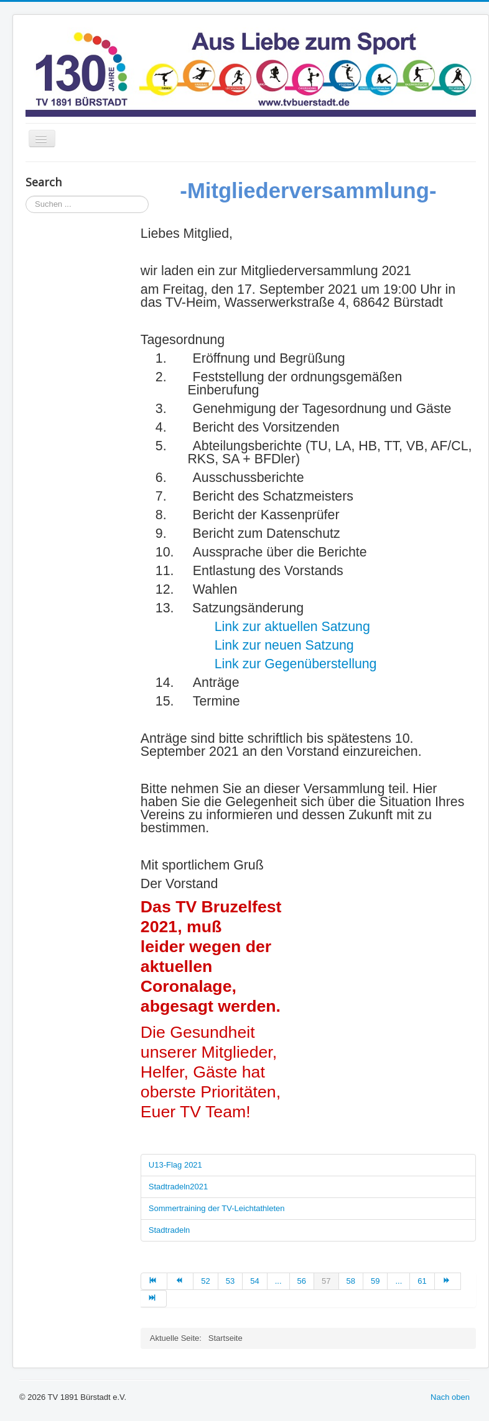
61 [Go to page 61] (421, 1281)
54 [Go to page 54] (254, 1281)
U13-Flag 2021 (175, 1164)
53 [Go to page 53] (230, 1281)
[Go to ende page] (154, 1298)
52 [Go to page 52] (205, 1281)
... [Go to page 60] (398, 1281)
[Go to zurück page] (180, 1281)
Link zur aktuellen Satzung (292, 626)
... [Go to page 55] (278, 1281)
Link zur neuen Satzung (284, 645)
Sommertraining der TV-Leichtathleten (217, 1208)
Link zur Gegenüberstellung (296, 663)
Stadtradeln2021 (178, 1186)
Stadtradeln (169, 1230)
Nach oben (450, 1397)
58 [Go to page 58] (351, 1281)
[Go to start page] (154, 1281)
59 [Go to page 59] (375, 1281)
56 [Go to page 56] (301, 1281)
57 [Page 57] (326, 1281)
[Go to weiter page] (448, 1281)
